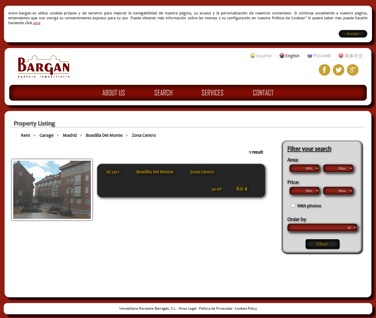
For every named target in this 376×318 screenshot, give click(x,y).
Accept (353, 33)
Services (213, 92)
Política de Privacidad (215, 308)
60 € (241, 188)
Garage (46, 135)
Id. (112, 172)
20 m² (216, 189)
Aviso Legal (187, 308)
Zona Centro (144, 135)
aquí (36, 22)
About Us (113, 92)
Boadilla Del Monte (104, 135)
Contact (263, 92)
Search (163, 92)
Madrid (70, 135)
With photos (309, 205)
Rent (25, 135)
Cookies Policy (246, 308)
